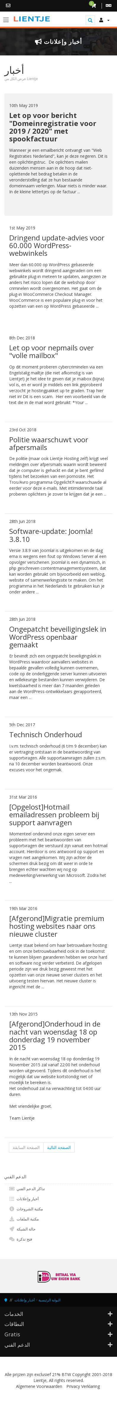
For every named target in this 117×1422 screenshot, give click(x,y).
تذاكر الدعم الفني (27, 1188)
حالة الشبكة (22, 1229)
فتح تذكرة (20, 1239)
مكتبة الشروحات (26, 1208)
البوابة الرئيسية (49, 1300)
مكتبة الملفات (24, 1218)
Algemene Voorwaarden (39, 1386)
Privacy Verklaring (83, 1386)
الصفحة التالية (59, 1147)
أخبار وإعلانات (24, 1198)
